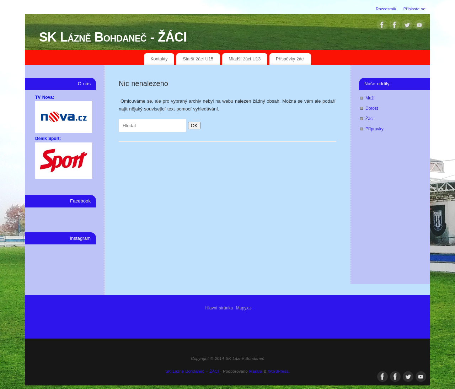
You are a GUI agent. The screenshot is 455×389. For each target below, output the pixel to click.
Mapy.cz (244, 308)
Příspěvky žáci (290, 58)
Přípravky (374, 128)
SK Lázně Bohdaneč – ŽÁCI (192, 371)
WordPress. (279, 371)
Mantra (255, 371)
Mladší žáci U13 (245, 58)
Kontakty (158, 58)
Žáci (369, 118)
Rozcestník (386, 8)
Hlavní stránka (219, 308)
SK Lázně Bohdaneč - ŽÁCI (113, 37)
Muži (369, 98)
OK (193, 125)
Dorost (371, 108)
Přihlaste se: (415, 8)
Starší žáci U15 (198, 58)
